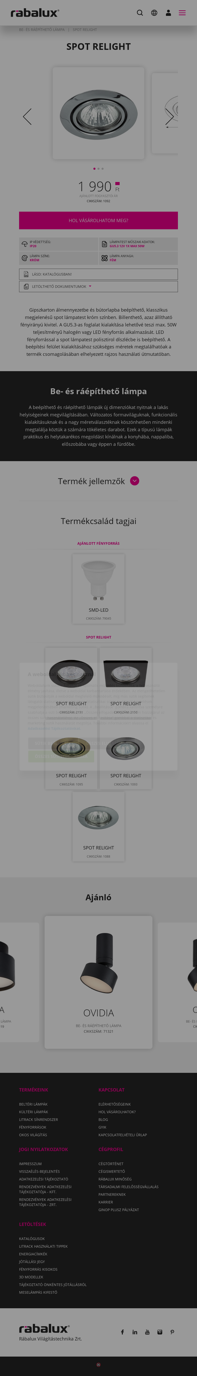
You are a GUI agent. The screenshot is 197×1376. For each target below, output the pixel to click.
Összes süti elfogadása (61, 729)
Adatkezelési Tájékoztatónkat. (54, 701)
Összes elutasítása (107, 716)
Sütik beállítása (53, 716)
